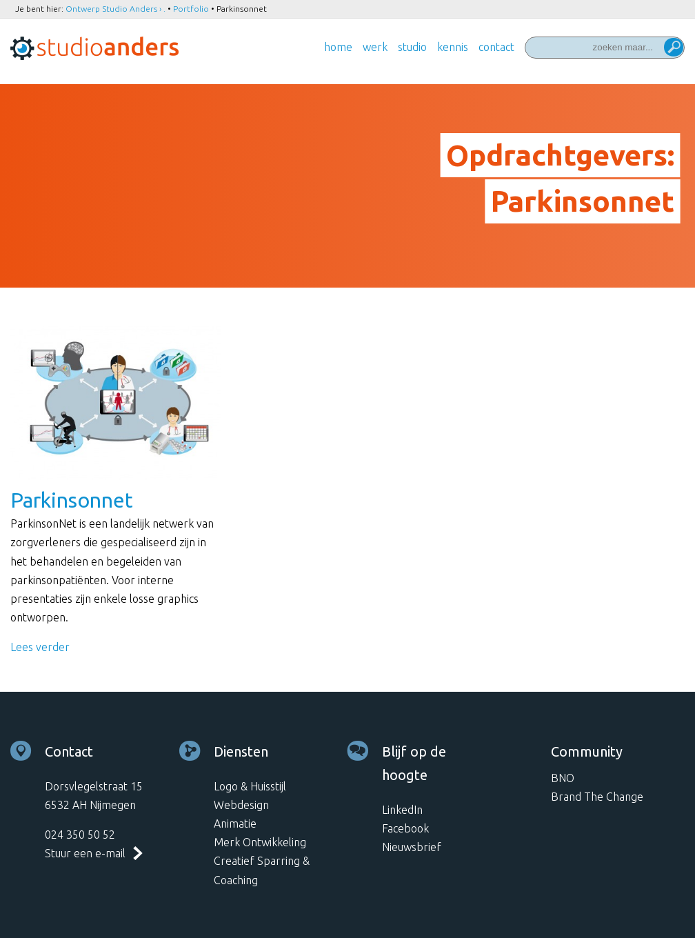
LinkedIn (402, 810)
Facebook (405, 828)
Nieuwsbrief (411, 847)
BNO (562, 778)
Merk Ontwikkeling (260, 842)
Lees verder (40, 647)
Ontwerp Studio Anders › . (115, 8)
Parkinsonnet (71, 500)
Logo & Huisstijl (250, 786)
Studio (412, 47)
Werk (375, 47)
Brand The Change (597, 796)
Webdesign (241, 805)
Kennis (452, 47)
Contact (496, 47)
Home (338, 47)
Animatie (235, 823)
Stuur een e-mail (85, 853)
